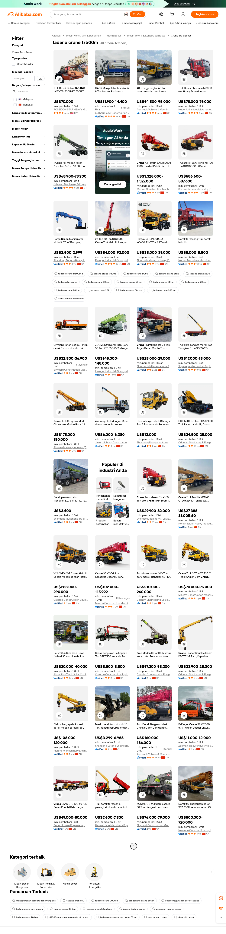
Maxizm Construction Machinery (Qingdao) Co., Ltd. (154, 189)
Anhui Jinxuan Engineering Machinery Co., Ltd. (70, 825)
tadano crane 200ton (163, 290)
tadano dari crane (65, 281)
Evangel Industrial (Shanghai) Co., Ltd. (112, 260)
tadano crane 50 (73, 900)
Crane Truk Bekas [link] (181, 35)
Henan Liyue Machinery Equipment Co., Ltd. (112, 825)
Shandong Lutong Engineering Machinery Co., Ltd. (112, 745)
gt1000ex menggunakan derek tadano (67, 917)
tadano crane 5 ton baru (97, 908)
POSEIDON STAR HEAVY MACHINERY (70, 109)
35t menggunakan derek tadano (180, 900)
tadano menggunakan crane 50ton (116, 917)
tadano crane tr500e (103, 273)
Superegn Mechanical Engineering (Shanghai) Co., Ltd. (195, 366)
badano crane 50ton (129, 281)
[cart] (173, 14)
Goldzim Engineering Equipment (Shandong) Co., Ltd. (154, 599)
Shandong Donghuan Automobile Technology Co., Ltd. (154, 442)
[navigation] (28, 441)
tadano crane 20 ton (25, 917)
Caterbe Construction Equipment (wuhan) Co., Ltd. (154, 674)
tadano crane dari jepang (27, 908)
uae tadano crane (155, 917)
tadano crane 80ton (161, 281)
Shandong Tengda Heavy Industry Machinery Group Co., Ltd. (70, 260)
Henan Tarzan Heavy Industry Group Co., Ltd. (195, 523)
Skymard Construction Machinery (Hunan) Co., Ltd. (70, 369)
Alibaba (56, 35)
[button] (126, 14)
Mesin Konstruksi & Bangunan (83, 35)
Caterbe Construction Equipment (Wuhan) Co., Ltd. (70, 599)
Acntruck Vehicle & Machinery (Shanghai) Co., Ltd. (154, 109)
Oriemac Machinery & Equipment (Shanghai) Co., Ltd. (70, 184)
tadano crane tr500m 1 (68, 273)
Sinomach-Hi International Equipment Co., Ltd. (154, 366)
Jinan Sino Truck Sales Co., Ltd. (70, 674)
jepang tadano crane (132, 908)
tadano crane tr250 (135, 273)
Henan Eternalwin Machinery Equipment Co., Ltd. (195, 260)
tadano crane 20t (98, 290)
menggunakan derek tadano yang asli (34, 900)
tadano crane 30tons (129, 290)
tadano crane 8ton (167, 273)
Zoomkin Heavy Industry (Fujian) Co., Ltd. (195, 745)
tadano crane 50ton (96, 281)
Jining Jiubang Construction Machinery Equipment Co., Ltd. (112, 442)
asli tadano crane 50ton (69, 298)
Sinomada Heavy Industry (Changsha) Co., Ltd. (195, 189)
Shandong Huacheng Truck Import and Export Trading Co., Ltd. (70, 518)
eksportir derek (184, 917)
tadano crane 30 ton (63, 908)
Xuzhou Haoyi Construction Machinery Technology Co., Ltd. (112, 112)
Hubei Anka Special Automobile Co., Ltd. (195, 109)
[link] (221, 898)
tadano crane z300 (198, 273)
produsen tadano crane (166, 908)
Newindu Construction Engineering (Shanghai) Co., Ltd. (195, 830)
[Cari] (137, 14)
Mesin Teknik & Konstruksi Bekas (146, 35)
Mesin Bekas (114, 35)
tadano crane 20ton (193, 281)
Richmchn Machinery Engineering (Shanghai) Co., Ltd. (70, 750)
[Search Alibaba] (87, 14)
